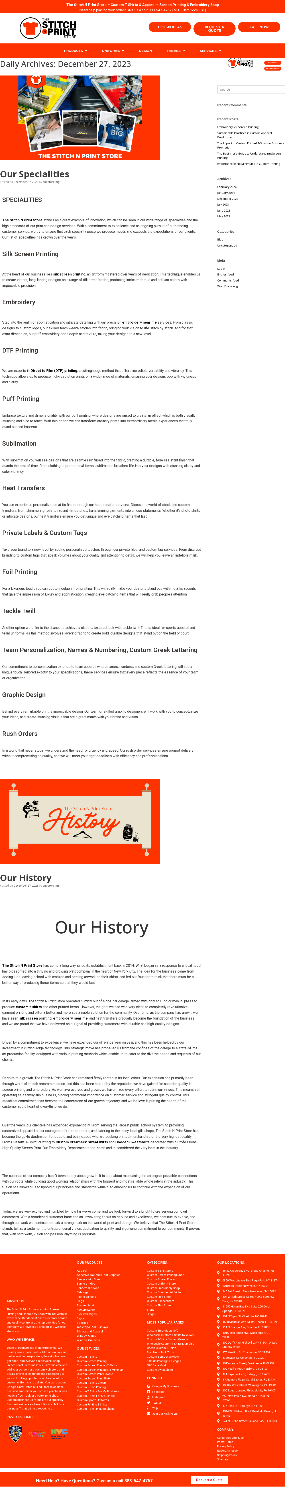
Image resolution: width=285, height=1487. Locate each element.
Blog (220, 239)
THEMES (176, 51)
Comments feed (228, 280)
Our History (24, 883)
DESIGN (145, 51)
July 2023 (223, 204)
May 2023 (223, 216)
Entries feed (225, 274)
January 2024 (226, 193)
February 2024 (226, 187)
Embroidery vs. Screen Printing (238, 127)
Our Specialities (33, 174)
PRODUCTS (75, 51)
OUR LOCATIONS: (231, 1268)
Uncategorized (227, 245)
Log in (221, 269)
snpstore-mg (51, 182)
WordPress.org (227, 286)
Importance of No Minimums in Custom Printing (248, 164)
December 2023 (227, 199)
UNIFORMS (113, 51)
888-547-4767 (161, 10)
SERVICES (210, 51)
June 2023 (223, 210)
